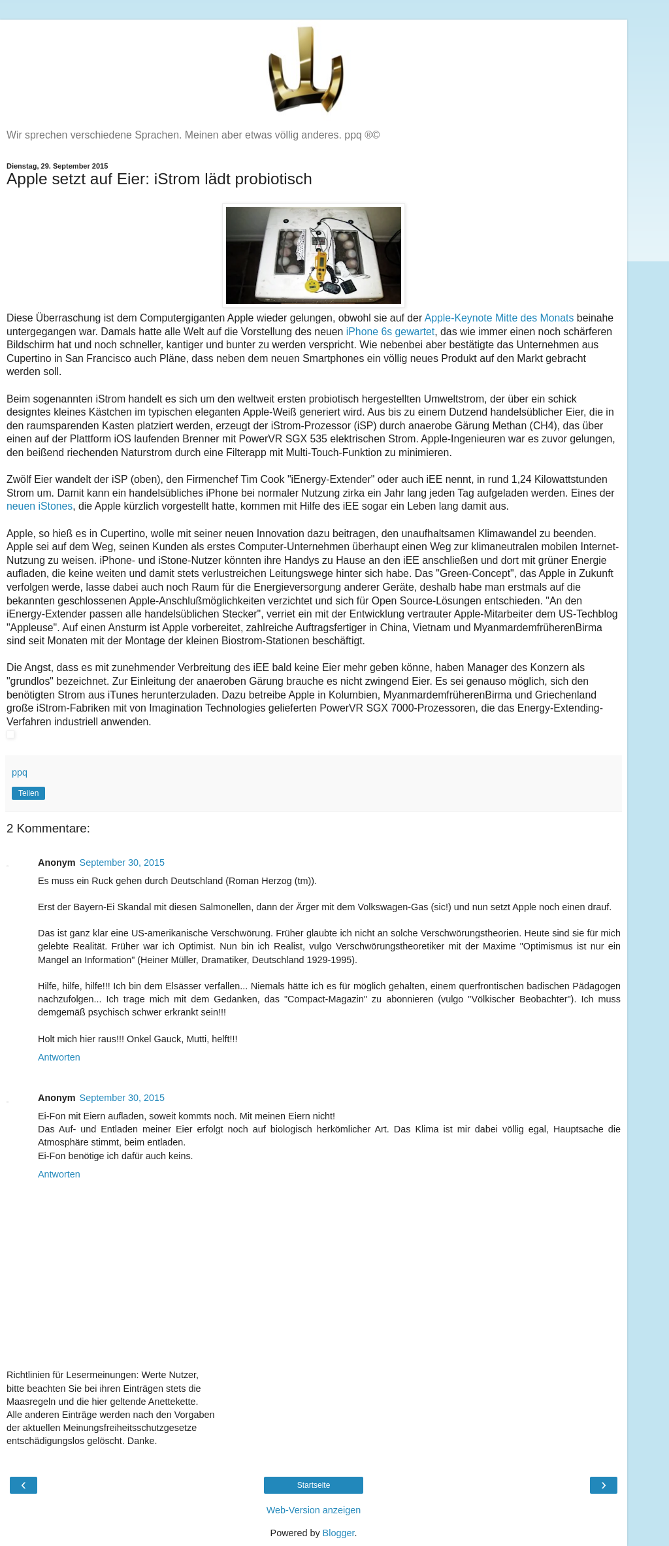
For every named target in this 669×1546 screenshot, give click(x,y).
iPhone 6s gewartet (390, 331)
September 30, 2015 (122, 862)
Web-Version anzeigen (314, 1510)
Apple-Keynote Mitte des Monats (499, 317)
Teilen (28, 793)
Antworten (59, 1057)
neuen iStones (40, 506)
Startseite (314, 1485)
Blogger (339, 1533)
